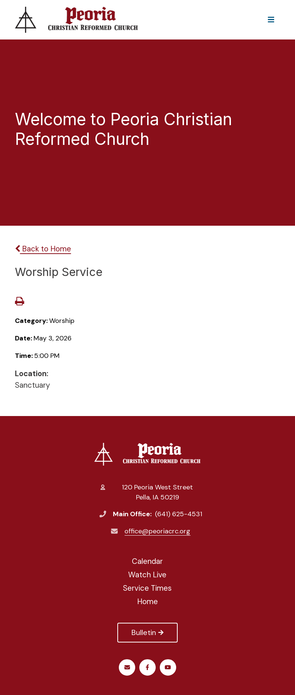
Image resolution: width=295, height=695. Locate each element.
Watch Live (147, 575)
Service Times (147, 588)
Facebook (147, 667)
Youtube (168, 667)
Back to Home (43, 249)
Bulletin (147, 632)
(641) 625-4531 (178, 514)
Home (147, 601)
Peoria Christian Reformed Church (147, 454)
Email (127, 667)
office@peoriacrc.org (157, 531)
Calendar (147, 561)
